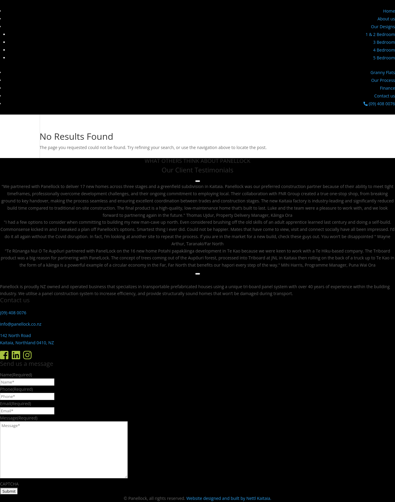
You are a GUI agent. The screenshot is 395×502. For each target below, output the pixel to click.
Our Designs (383, 26)
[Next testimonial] (197, 274)
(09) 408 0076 (379, 103)
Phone (16, 389)
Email (15, 403)
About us (386, 19)
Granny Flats (382, 72)
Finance (387, 88)
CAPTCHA (9, 484)
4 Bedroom (384, 50)
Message (19, 418)
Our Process (383, 80)
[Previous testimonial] (197, 181)
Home (389, 11)
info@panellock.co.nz (20, 324)
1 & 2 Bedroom (380, 34)
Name (16, 375)
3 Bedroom (384, 42)
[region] (197, 226)
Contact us (384, 96)
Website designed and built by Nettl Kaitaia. (228, 498)
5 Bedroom (384, 58)
